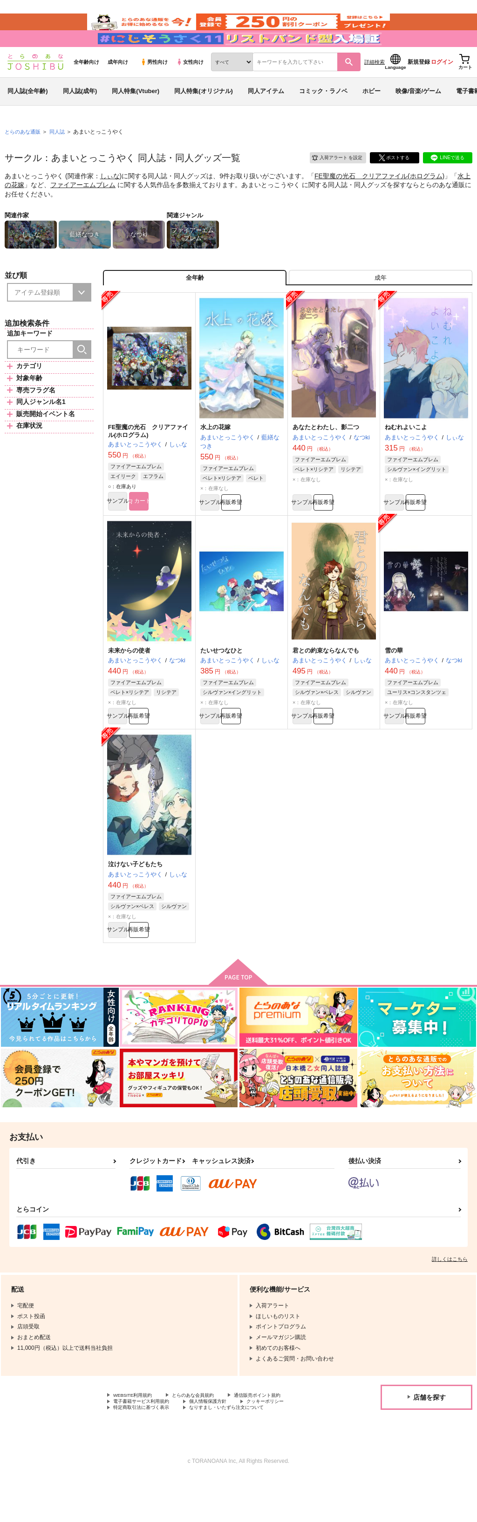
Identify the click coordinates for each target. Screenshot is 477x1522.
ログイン (442, 84)
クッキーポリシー (287, 1443)
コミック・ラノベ (323, 113)
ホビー (371, 113)
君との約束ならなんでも (326, 681)
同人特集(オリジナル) (203, 113)
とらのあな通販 (24, 154)
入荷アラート (331, 179)
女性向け (190, 84)
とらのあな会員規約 (206, 1435)
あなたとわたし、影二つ (326, 455)
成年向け (118, 84)
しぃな (110, 198)
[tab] (380, 302)
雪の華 (394, 681)
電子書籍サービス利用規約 (146, 1443)
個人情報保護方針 (222, 1443)
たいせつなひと (221, 681)
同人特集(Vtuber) (135, 113)
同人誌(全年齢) (27, 113)
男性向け (154, 84)
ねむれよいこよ (406, 455)
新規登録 (419, 84)
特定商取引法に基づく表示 (146, 1451)
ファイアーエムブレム (83, 207)
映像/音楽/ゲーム (418, 113)
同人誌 (61, 154)
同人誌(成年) (80, 113)
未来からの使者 (129, 681)
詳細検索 (374, 84)
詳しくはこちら (450, 1298)
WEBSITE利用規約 (137, 1435)
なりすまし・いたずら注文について (245, 1451)
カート (170, 531)
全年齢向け (86, 84)
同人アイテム (266, 113)
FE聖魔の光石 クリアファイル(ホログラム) (379, 198)
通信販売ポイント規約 (279, 1435)
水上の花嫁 (215, 455)
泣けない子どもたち (135, 899)
